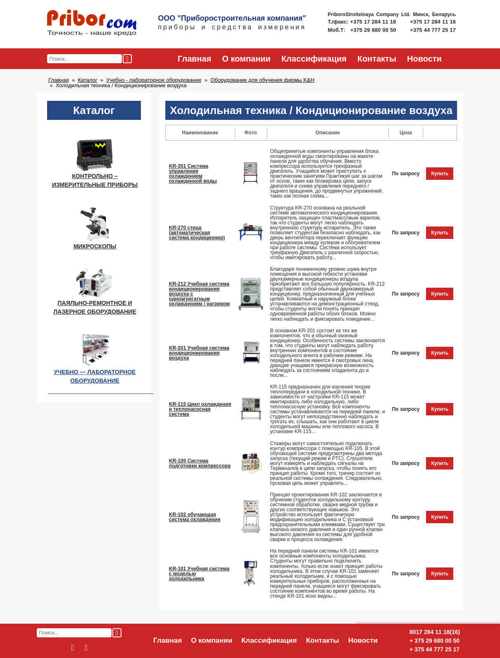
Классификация (314, 58)
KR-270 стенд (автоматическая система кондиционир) (197, 233)
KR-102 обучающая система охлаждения (195, 517)
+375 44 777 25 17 (433, 30)
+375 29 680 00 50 (374, 30)
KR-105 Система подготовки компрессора (200, 463)
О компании (246, 58)
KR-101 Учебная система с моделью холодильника (199, 574)
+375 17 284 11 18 (374, 22)
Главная (194, 58)
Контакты (376, 58)
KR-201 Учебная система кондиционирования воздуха (199, 353)
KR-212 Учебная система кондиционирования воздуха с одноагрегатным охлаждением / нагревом (199, 294)
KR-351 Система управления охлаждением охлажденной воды (193, 173)
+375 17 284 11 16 (433, 22)
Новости (424, 58)
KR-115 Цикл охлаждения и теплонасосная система (200, 409)
